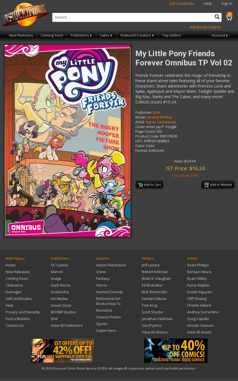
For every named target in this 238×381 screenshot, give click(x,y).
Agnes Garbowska (161, 122)
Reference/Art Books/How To (108, 301)
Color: (140, 145)
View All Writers (155, 332)
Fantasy (103, 278)
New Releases (21, 35)
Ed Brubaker (152, 285)
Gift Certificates (182, 3)
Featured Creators (138, 35)
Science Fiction (108, 317)
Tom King (149, 305)
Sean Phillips (198, 265)
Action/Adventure (111, 265)
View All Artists (199, 332)
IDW (156, 112)
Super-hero (106, 330)
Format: (141, 150)
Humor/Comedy (109, 291)
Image (56, 278)
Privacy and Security (23, 311)
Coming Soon (52, 35)
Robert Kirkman (155, 271)
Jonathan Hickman (157, 318)
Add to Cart (149, 185)
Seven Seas (61, 305)
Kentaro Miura (154, 298)
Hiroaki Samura (200, 325)
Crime (101, 271)
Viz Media (59, 298)
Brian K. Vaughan (156, 278)
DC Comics (60, 265)
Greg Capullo (198, 318)
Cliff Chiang (196, 298)
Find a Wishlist (18, 318)
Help (208, 3)
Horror (101, 285)
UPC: (139, 141)
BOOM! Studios (63, 311)
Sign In (226, 3)
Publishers (82, 35)
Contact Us (15, 325)
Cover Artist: (145, 126)
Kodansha (60, 291)
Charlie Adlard (199, 305)
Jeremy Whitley (159, 117)
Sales (106, 35)
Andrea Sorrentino (203, 311)
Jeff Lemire (151, 265)
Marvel (57, 271)
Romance (104, 310)
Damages (14, 291)
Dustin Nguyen (199, 291)
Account (220, 35)
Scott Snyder (152, 311)
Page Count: (145, 131)
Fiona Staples (198, 285)
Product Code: (147, 136)
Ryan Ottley (197, 278)
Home (11, 265)
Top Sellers (171, 35)
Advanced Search (205, 27)
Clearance (14, 285)
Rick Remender (154, 291)
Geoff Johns (152, 325)
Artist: (140, 122)
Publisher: (143, 112)
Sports (101, 323)
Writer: (141, 117)
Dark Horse (60, 285)
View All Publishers (67, 325)
